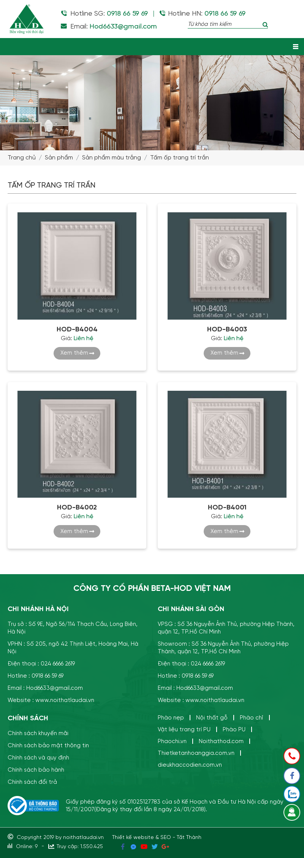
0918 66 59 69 (127, 13)
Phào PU (234, 729)
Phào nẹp (171, 718)
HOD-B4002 (77, 507)
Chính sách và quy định (38, 758)
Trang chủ (22, 158)
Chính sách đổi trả (32, 782)
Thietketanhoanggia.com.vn (196, 753)
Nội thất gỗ (212, 718)
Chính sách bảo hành (36, 770)
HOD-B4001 (227, 507)
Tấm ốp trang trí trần (179, 158)
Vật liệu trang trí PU (184, 729)
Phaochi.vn (172, 741)
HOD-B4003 (227, 329)
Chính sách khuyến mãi (38, 733)
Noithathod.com (221, 741)
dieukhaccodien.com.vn (190, 765)
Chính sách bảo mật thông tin (48, 745)
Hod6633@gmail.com (123, 26)
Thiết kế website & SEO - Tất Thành (156, 837)
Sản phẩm (59, 158)
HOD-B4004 (77, 329)
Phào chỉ (251, 718)
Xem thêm (74, 353)
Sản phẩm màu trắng (111, 158)
